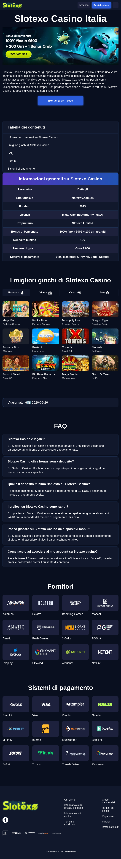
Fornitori (13, 160)
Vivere (46, 292)
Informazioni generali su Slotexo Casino (32, 137)
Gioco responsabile (109, 801)
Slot (105, 292)
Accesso (84, 5)
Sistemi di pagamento (21, 168)
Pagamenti (108, 816)
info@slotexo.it (110, 827)
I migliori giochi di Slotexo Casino (28, 145)
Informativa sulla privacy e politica (73, 806)
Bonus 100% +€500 (60, 100)
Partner (106, 821)
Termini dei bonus (108, 809)
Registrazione (101, 5)
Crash (75, 292)
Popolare (16, 292)
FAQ (10, 153)
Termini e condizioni (69, 823)
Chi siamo (69, 799)
